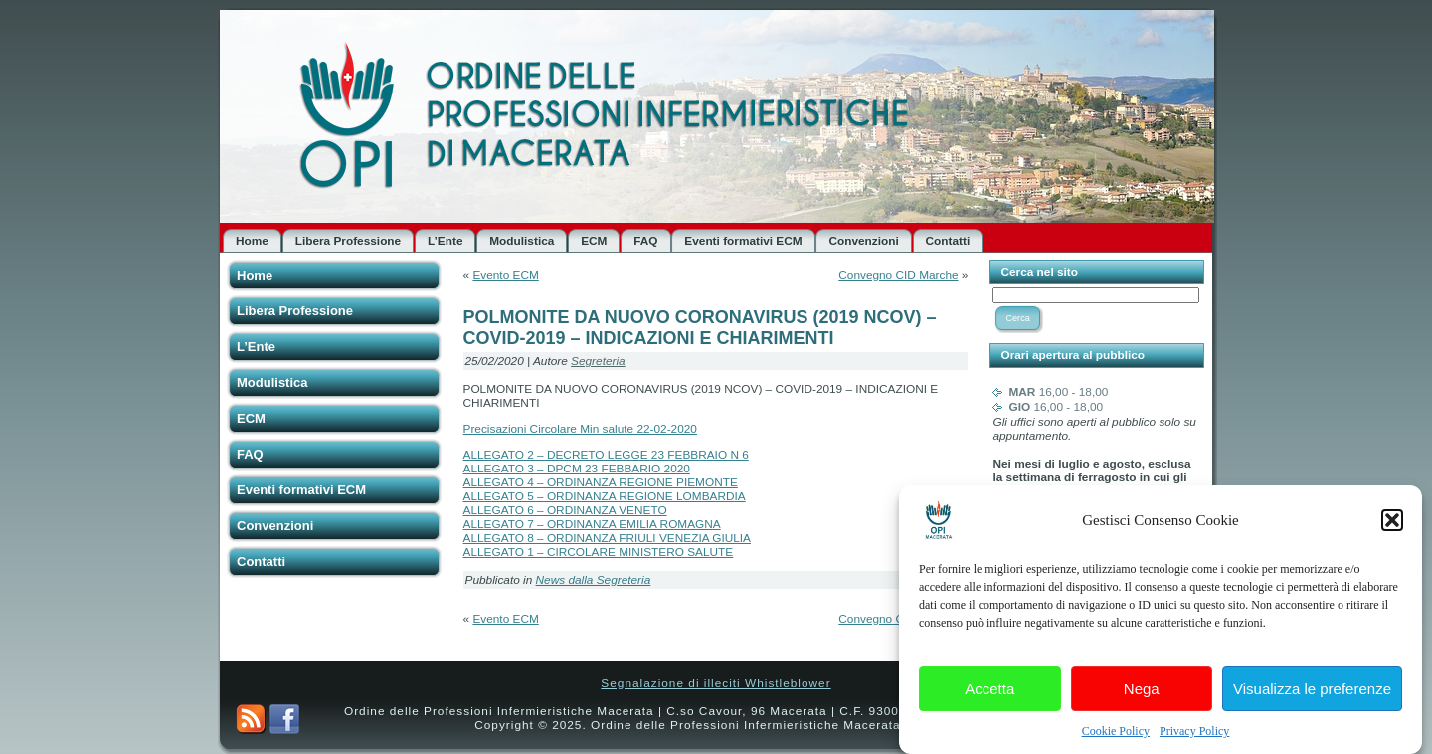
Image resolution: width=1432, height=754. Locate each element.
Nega (1142, 691)
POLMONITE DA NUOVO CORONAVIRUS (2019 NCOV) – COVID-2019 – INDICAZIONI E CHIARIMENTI (700, 327)
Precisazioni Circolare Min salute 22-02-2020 (580, 429)
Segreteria (598, 361)
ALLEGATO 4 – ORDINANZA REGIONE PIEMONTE (600, 482)
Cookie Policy (1116, 735)
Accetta (989, 691)
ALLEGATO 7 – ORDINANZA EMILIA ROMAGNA (592, 524)
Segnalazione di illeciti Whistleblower (715, 683)
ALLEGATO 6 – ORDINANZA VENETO (565, 510)
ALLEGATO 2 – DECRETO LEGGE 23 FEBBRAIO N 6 (606, 455)
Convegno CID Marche (898, 275)
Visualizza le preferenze (1312, 691)
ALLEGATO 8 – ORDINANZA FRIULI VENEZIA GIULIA (607, 538)
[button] (1392, 524)
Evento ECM (505, 275)
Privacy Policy (1194, 735)
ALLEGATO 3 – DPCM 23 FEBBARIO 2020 (576, 468)
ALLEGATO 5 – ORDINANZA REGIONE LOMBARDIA (604, 496)
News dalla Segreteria (593, 580)
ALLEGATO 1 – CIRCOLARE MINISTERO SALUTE (598, 552)
